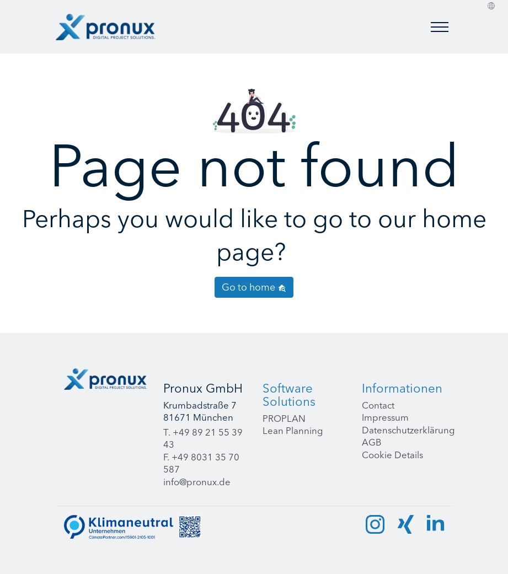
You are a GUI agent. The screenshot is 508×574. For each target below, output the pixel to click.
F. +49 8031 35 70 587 (201, 463)
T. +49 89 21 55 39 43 (203, 438)
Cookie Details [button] (392, 454)
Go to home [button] (254, 287)
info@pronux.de (197, 481)
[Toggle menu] (439, 27)
